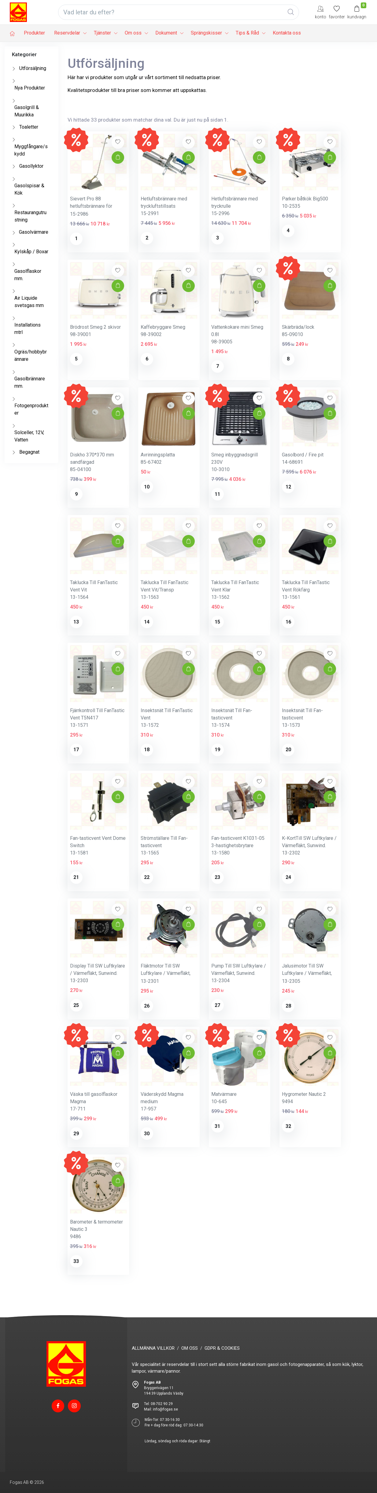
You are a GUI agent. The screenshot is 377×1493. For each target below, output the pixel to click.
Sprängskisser (206, 33)
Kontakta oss (287, 33)
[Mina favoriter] (337, 12)
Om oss (133, 33)
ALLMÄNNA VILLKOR (153, 1348)
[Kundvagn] (356, 12)
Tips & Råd (247, 33)
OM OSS (189, 1348)
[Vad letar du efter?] (178, 12)
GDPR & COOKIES (222, 1348)
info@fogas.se (165, 1409)
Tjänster (102, 33)
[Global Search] (291, 12)
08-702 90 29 (162, 1404)
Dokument (166, 33)
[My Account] (320, 12)
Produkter (34, 33)
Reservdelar (67, 33)
